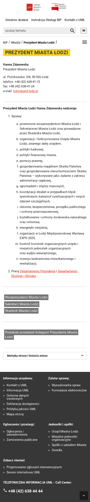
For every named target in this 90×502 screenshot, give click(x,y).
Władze (15, 42)
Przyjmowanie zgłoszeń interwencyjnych (34, 467)
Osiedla (57, 450)
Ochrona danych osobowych (18, 397)
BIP (5, 42)
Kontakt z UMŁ (75, 20)
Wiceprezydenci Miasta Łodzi (26, 297)
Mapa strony (15, 414)
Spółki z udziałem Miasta (69, 445)
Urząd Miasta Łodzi (65, 431)
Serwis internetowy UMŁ (23, 472)
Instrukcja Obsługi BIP (46, 20)
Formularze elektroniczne (69, 390)
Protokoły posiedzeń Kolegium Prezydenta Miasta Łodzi (41, 334)
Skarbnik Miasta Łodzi (21, 311)
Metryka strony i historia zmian (46, 355)
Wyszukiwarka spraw (66, 385)
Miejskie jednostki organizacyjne (64, 438)
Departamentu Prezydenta (37, 271)
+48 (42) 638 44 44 (25, 490)
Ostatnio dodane (16, 20)
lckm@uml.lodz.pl (25, 91)
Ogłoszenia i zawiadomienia (17, 433)
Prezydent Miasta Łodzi (39, 42)
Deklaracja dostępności (23, 404)
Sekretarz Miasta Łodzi (21, 304)
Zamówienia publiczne (22, 439)
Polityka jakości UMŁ (21, 409)
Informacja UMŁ (18, 390)
